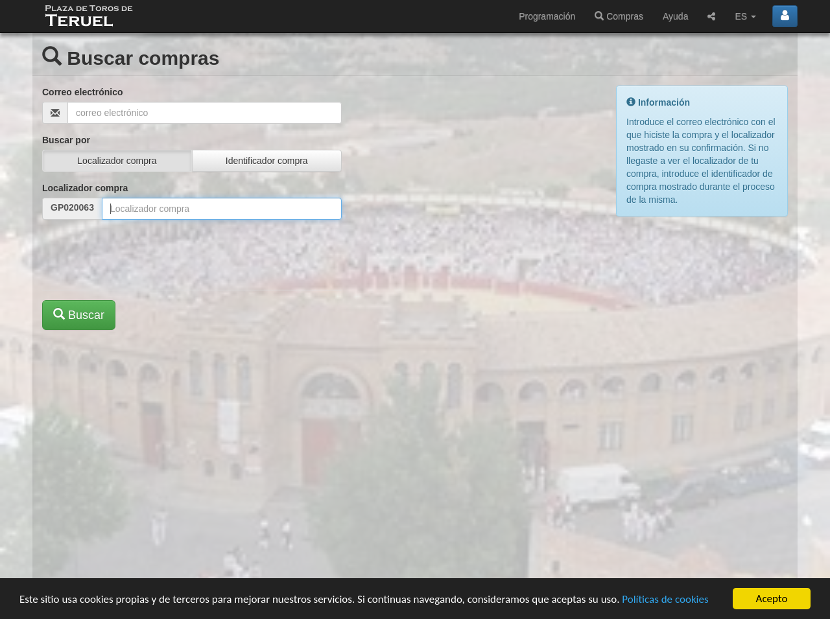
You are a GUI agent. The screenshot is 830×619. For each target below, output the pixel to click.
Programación (547, 16)
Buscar (78, 314)
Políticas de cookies (665, 600)
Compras (619, 16)
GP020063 (72, 207)
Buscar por (66, 140)
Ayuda (675, 16)
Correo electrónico (82, 92)
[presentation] (140, 254)
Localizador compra (85, 188)
